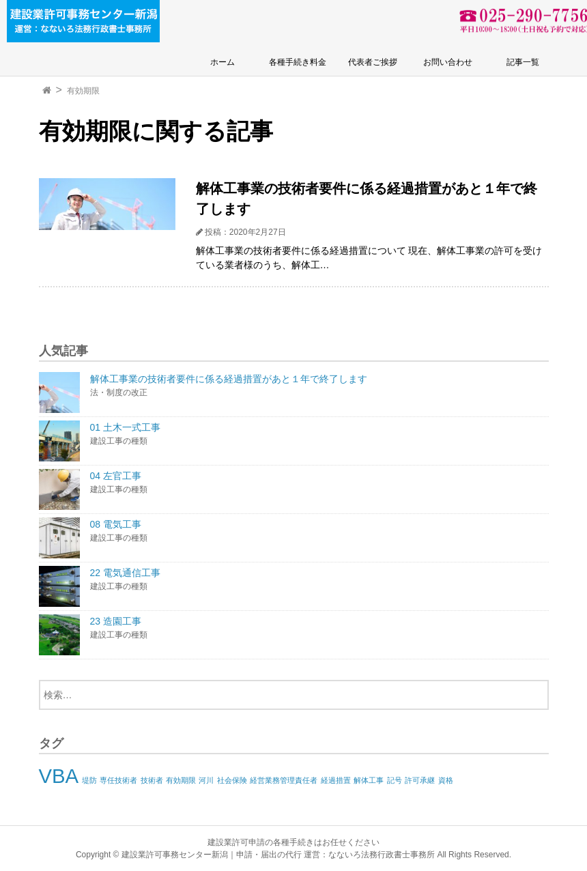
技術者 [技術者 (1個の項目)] (152, 780)
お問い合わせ (447, 62)
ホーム (222, 62)
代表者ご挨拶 (372, 62)
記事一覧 (522, 62)
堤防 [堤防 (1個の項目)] (89, 780)
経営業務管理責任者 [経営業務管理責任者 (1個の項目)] (283, 780)
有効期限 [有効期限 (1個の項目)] (181, 780)
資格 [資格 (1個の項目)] (445, 780)
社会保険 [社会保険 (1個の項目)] (232, 780)
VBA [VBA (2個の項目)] (59, 776)
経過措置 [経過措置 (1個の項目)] (336, 780)
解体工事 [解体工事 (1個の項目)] (369, 780)
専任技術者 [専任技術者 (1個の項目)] (118, 780)
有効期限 (83, 91)
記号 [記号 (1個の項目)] (394, 780)
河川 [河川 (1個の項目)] (206, 780)
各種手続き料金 (297, 62)
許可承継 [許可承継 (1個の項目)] (420, 780)
